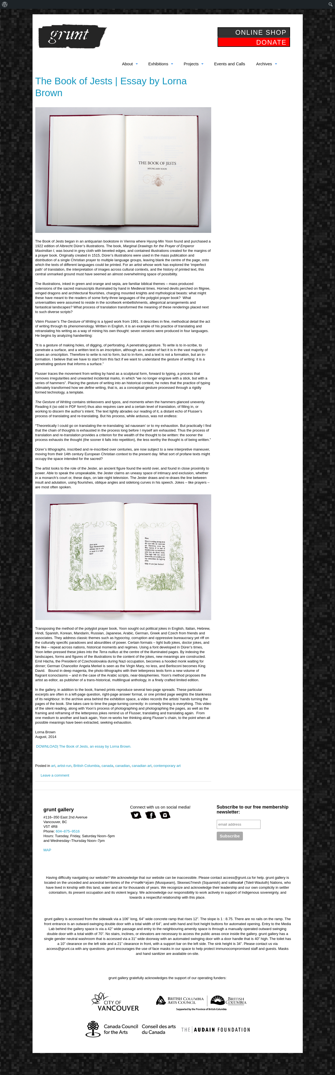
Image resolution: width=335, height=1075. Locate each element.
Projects (191, 63)
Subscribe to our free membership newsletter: (253, 809)
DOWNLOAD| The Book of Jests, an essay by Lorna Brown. (83, 746)
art (53, 766)
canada (107, 766)
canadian (122, 766)
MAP (47, 850)
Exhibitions (158, 63)
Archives (264, 63)
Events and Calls (229, 63)
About (127, 63)
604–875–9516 (68, 831)
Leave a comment (55, 775)
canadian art (142, 766)
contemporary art (167, 766)
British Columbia (86, 766)
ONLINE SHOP (260, 32)
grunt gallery (72, 36)
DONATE (271, 42)
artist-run (64, 766)
